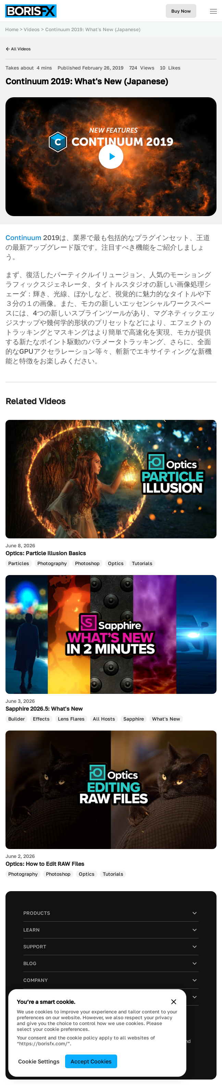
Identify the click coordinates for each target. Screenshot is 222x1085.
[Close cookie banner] (174, 1002)
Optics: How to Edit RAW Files (44, 863)
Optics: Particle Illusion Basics (45, 553)
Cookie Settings (39, 1061)
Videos (32, 29)
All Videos (17, 48)
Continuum (23, 237)
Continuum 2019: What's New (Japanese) (92, 29)
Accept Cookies (91, 1061)
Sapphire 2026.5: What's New (44, 708)
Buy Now (181, 11)
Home (11, 29)
